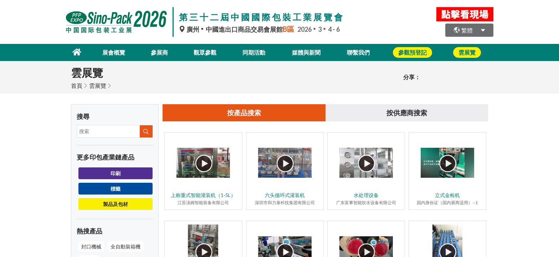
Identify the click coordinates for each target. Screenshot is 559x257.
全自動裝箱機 (125, 246)
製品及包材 (115, 203)
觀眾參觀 (204, 52)
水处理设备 (366, 195)
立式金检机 (447, 195)
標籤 (115, 188)
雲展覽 (97, 84)
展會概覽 (109, 52)
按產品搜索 (244, 112)
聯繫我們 (362, 52)
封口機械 (91, 246)
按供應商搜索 (406, 112)
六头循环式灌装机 (285, 195)
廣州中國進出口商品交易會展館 (238, 29)
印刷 (115, 173)
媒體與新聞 (308, 52)
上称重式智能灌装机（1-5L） (203, 195)
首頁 (76, 84)
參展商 (156, 52)
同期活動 (254, 52)
